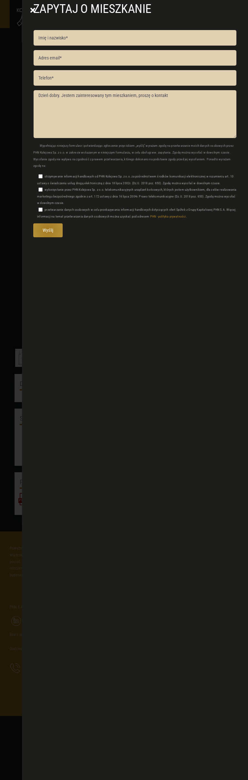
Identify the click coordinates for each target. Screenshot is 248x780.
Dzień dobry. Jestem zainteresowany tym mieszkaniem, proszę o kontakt (135, 114)
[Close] (32, 10)
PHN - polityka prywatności (168, 216)
